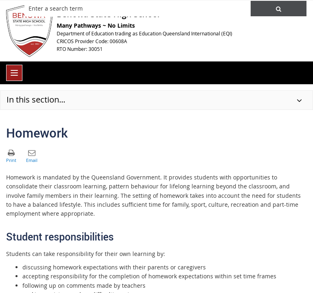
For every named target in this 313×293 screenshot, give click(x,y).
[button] (278, 8)
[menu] (14, 73)
